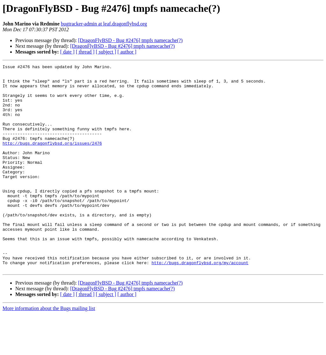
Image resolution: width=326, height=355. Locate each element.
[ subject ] (106, 51)
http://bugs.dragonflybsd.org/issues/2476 (52, 159)
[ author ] (127, 51)
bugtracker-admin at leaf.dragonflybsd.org (104, 23)
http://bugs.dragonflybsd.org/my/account (200, 303)
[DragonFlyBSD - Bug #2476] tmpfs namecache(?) (130, 40)
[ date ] (67, 51)
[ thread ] (85, 51)
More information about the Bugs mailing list (49, 349)
